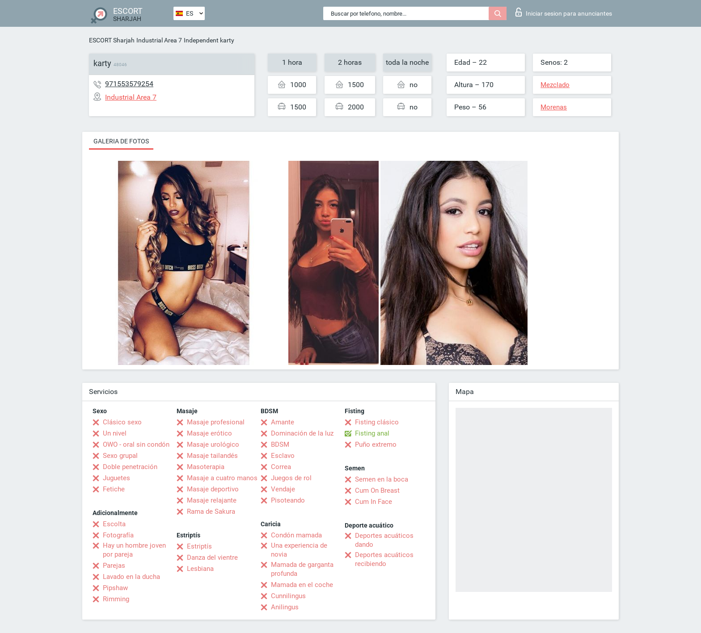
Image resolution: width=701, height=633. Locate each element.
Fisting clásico (377, 422)
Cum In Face (373, 502)
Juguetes (116, 478)
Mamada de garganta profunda (302, 569)
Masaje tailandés (212, 456)
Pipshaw (115, 588)
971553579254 (129, 84)
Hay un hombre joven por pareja (134, 549)
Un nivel (115, 433)
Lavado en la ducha (131, 577)
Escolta (114, 524)
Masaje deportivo (213, 489)
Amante (282, 422)
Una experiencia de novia (299, 549)
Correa (281, 467)
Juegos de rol (291, 478)
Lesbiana (200, 569)
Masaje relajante (211, 500)
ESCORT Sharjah (112, 40)
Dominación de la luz (302, 433)
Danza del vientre (212, 557)
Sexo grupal (120, 456)
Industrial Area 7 (159, 40)
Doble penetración (130, 467)
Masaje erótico (209, 433)
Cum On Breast (377, 490)
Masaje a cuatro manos (222, 478)
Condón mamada (296, 535)
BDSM (280, 444)
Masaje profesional (216, 422)
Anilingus (285, 607)
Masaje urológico (213, 444)
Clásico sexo (122, 422)
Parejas (114, 566)
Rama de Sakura (211, 511)
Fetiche (114, 489)
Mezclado (555, 85)
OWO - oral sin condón (136, 444)
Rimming (116, 599)
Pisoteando (288, 500)
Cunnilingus (288, 596)
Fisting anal (372, 433)
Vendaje (283, 489)
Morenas (554, 107)
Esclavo (283, 456)
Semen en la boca (381, 479)
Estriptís (199, 546)
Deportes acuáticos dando (384, 540)
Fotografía (118, 535)
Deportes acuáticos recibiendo (384, 559)
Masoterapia (205, 467)
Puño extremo (376, 444)
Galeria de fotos (121, 141)
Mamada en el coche (302, 585)
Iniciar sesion (563, 12)
